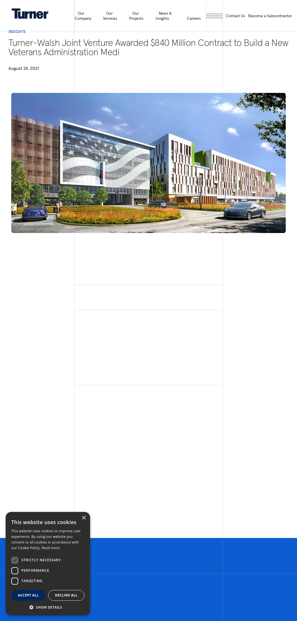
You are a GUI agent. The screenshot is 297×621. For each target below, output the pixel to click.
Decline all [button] (66, 595)
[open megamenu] (214, 16)
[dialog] (48, 563)
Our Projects (136, 16)
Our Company (83, 16)
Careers (194, 18)
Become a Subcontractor (270, 15)
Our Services (110, 16)
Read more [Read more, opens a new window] (51, 547)
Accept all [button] (28, 595)
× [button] (84, 518)
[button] (47, 607)
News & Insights (163, 16)
